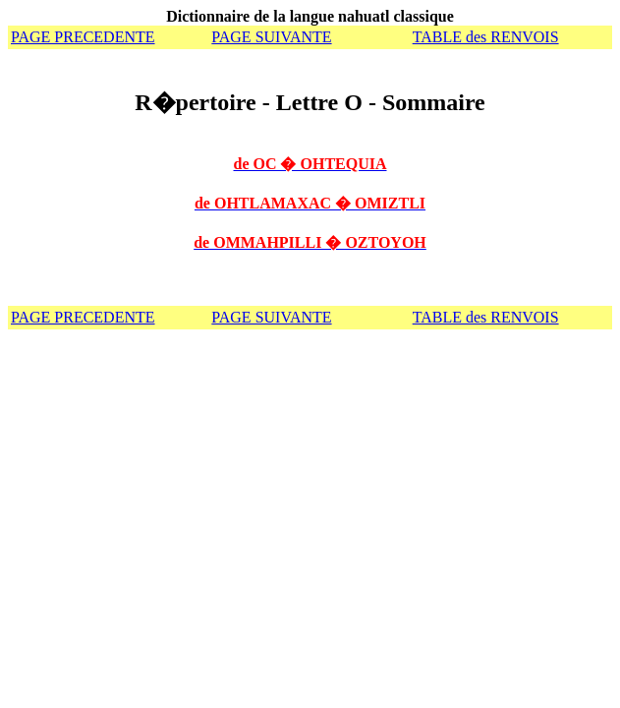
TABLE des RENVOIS (486, 37)
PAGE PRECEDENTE (83, 37)
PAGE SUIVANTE (271, 37)
